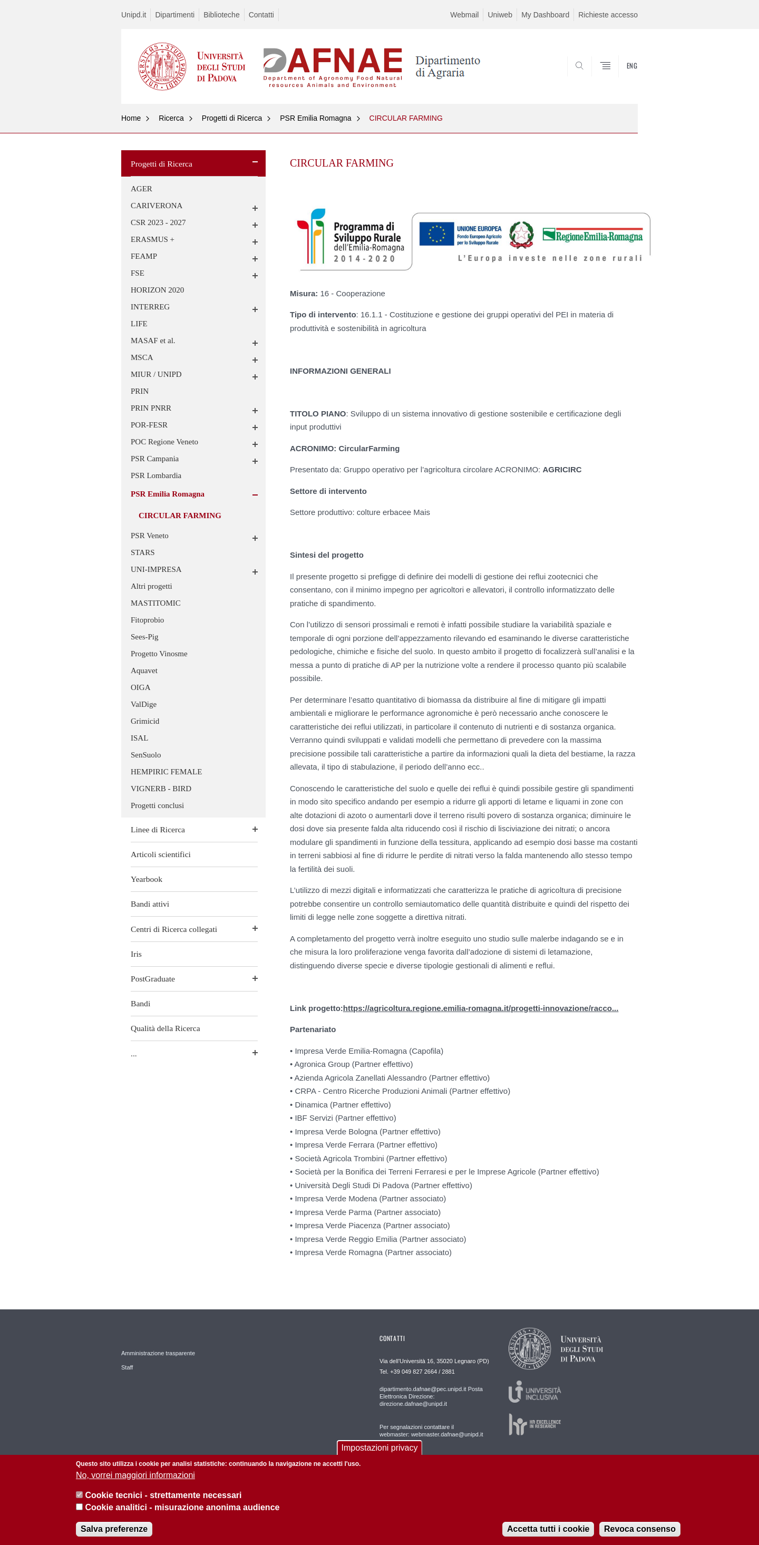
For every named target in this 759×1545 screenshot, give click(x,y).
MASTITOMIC (156, 603)
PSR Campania (155, 458)
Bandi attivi (150, 903)
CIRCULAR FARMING (406, 118)
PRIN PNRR (151, 408)
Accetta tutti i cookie (548, 1531)
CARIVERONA (156, 205)
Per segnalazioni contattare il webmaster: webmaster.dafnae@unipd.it (431, 1430)
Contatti (261, 15)
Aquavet (144, 670)
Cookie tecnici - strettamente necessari (163, 1497)
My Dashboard (545, 15)
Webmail (464, 15)
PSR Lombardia (156, 475)
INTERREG (150, 307)
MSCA (142, 357)
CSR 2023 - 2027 (158, 222)
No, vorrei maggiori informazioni (135, 1477)
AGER (141, 188)
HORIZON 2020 (157, 290)
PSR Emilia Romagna (315, 118)
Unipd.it (133, 15)
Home (131, 118)
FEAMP (144, 256)
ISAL (139, 738)
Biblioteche (221, 15)
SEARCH (619, 78)
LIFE (139, 323)
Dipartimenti (174, 15)
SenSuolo (146, 755)
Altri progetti (151, 586)
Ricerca (171, 118)
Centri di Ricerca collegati (174, 929)
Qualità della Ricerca (165, 1028)
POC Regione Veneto (164, 442)
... (134, 1053)
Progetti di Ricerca (232, 118)
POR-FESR (149, 425)
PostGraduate (153, 978)
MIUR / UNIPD (156, 374)
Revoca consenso (640, 1531)
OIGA (141, 687)
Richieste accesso (608, 15)
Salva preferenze (114, 1531)
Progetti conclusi (157, 805)
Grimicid (145, 721)
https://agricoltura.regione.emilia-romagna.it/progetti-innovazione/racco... (481, 1008)
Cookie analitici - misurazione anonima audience (182, 1509)
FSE (137, 273)
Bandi (140, 1003)
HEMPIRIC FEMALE (166, 771)
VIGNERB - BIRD (161, 788)
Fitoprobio (147, 620)
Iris (136, 953)
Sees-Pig (145, 637)
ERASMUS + (152, 239)
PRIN (140, 391)
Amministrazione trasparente (158, 1353)
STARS (142, 552)
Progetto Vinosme (159, 653)
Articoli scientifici (161, 854)
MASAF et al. (153, 340)
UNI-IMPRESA (156, 569)
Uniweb (500, 15)
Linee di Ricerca (158, 829)
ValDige (144, 704)
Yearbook (146, 878)
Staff (127, 1367)
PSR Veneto (150, 535)
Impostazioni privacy (380, 1449)
